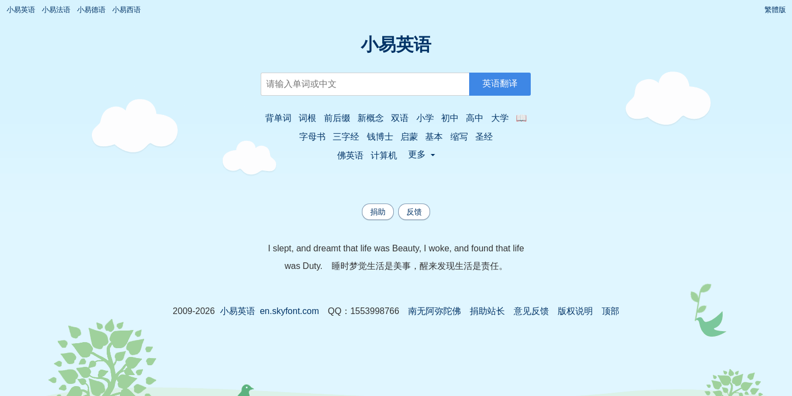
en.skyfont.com (289, 311)
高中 (474, 118)
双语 (400, 118)
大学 (500, 118)
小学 (425, 118)
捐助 (378, 211)
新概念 (371, 118)
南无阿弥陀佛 (434, 311)
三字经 (346, 136)
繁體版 (775, 10)
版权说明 (575, 311)
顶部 (610, 311)
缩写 (459, 136)
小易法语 (56, 10)
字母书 (312, 136)
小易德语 (91, 10)
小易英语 (21, 10)
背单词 (278, 118)
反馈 (414, 211)
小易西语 (126, 10)
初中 (450, 118)
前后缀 (337, 118)
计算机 (384, 155)
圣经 (484, 136)
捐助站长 (487, 311)
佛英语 (350, 155)
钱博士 (380, 136)
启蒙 (409, 136)
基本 (434, 136)
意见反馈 (531, 311)
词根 (307, 118)
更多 (421, 154)
